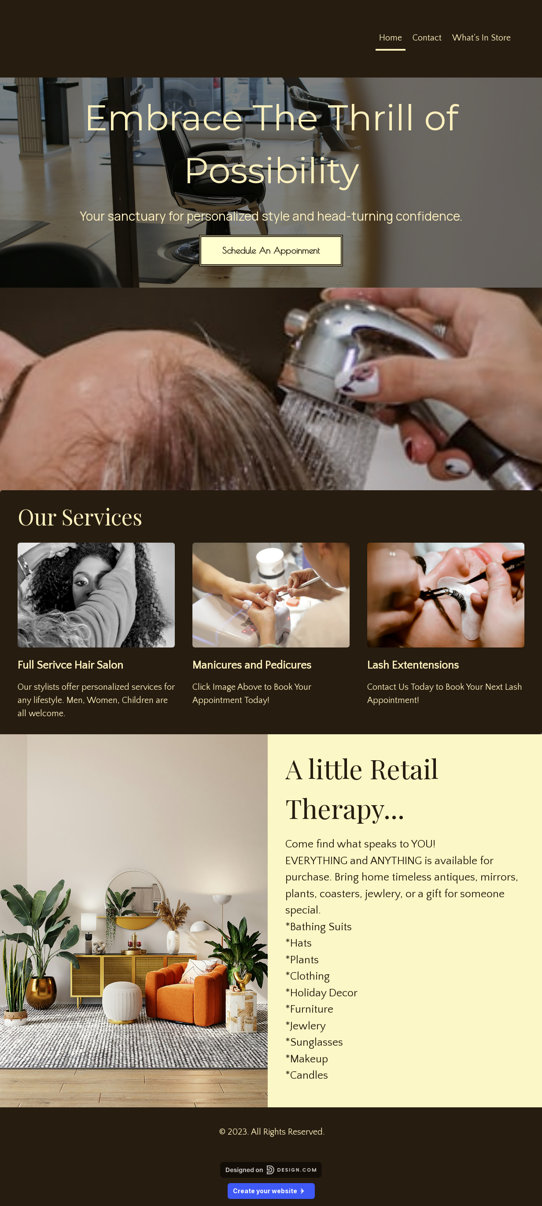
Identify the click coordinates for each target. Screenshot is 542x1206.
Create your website (271, 1191)
